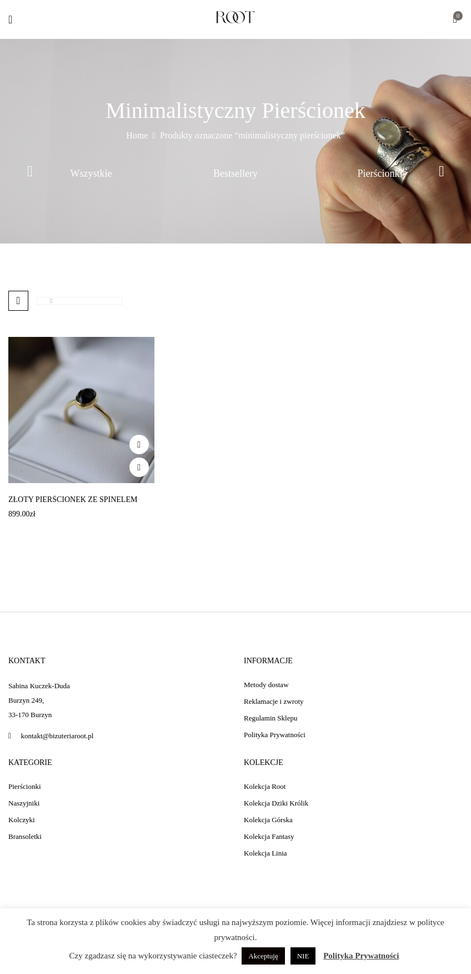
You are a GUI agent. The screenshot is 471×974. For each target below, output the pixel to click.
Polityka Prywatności (361, 955)
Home (137, 135)
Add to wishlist (139, 444)
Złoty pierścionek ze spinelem (72, 499)
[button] (455, 20)
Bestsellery (235, 173)
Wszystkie (91, 173)
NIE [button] (303, 956)
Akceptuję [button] (263, 956)
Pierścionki (380, 173)
